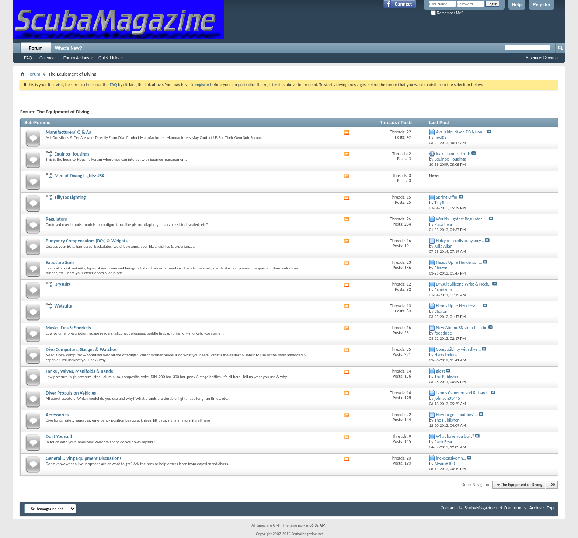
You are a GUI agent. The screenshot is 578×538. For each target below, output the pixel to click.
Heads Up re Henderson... (459, 262)
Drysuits (62, 284)
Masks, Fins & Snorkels (68, 328)
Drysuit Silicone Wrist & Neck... (463, 284)
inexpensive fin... (451, 458)
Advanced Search (542, 57)
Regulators (56, 219)
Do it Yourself (59, 436)
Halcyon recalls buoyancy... (460, 240)
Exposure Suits (60, 262)
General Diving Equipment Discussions (83, 458)
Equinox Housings (71, 154)
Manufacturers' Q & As (68, 132)
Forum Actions (76, 58)
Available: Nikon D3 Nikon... (460, 131)
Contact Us (451, 507)
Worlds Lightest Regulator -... (462, 218)
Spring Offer (446, 197)
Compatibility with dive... (458, 349)
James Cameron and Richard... (463, 392)
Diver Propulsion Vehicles (71, 393)
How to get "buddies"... (457, 414)
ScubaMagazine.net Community (495, 507)
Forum (35, 48)
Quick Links (108, 58)
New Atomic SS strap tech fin (462, 327)
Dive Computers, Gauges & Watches (81, 349)
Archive (536, 507)
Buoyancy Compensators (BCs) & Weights (87, 241)
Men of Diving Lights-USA (79, 175)
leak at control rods (453, 153)
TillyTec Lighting (70, 197)
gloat (440, 371)
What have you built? (455, 436)
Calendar (47, 58)
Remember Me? (447, 13)
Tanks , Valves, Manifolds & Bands (79, 371)
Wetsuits (63, 306)
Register (541, 4)
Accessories (57, 415)
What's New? (68, 48)
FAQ (28, 58)
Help (517, 4)
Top (552, 484)
